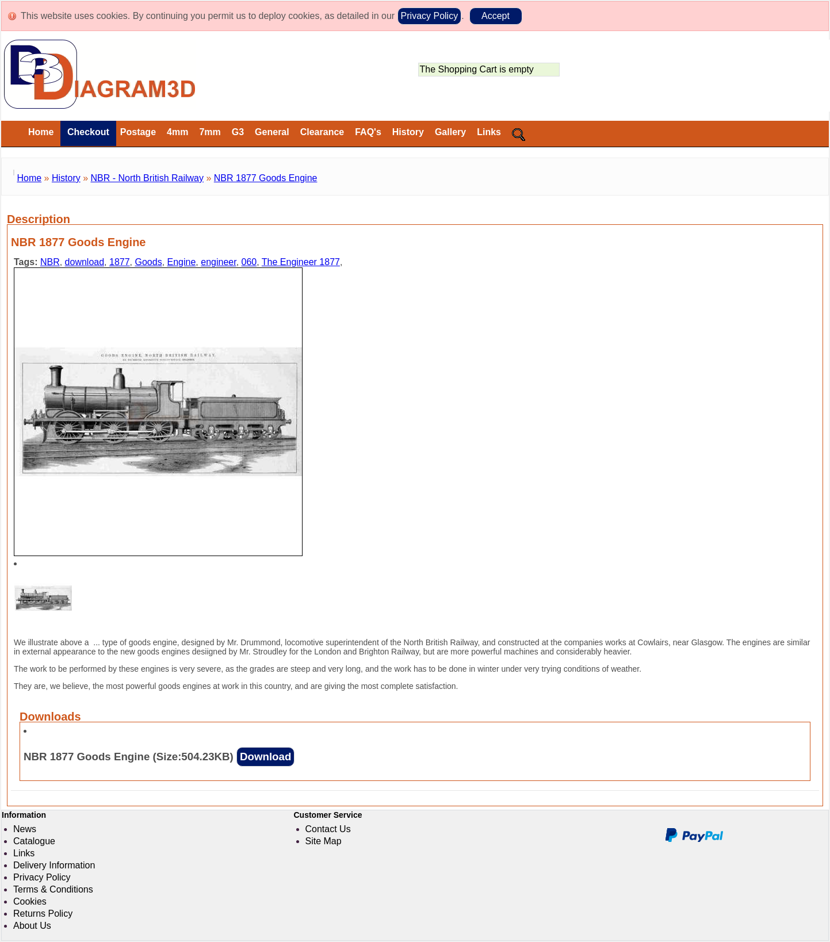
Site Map (323, 841)
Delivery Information (54, 865)
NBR (50, 262)
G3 (238, 132)
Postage (138, 132)
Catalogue (34, 841)
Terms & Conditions (53, 889)
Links (489, 132)
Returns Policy (42, 913)
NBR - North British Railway (147, 178)
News (24, 829)
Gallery (450, 132)
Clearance (322, 132)
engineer (218, 262)
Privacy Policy (429, 16)
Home (40, 132)
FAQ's (368, 132)
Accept (495, 16)
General (272, 132)
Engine (181, 262)
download (85, 262)
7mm (209, 132)
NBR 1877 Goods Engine (266, 178)
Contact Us (328, 829)
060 (249, 262)
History (408, 132)
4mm (177, 132)
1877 (119, 262)
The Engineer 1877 (301, 262)
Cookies (30, 901)
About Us (32, 925)
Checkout (86, 132)
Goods (148, 262)
